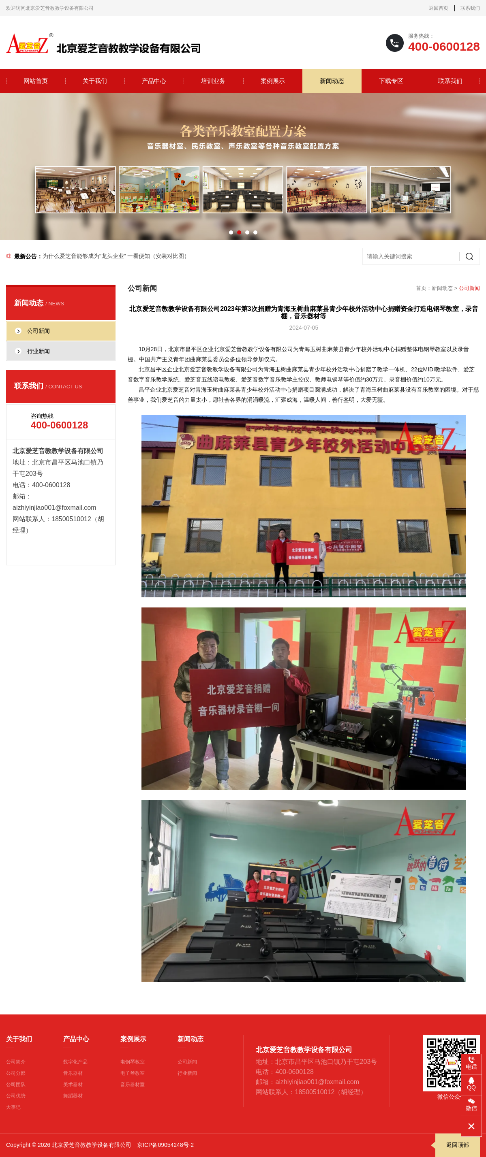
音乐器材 (73, 1073)
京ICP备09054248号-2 (165, 1145)
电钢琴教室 (132, 1062)
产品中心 (154, 80)
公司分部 (16, 1073)
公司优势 (16, 1096)
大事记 (13, 1107)
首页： (424, 288)
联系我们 (470, 8)
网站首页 (36, 80)
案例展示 (273, 80)
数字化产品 (75, 1062)
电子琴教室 (132, 1073)
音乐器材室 (132, 1084)
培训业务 (213, 80)
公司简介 (16, 1062)
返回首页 (438, 8)
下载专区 (391, 80)
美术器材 (73, 1084)
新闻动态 (332, 80)
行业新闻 (187, 1073)
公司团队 (16, 1084)
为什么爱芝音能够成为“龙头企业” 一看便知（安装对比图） (116, 256)
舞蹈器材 (73, 1096)
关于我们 (95, 80)
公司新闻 (187, 1062)
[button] (231, 232)
